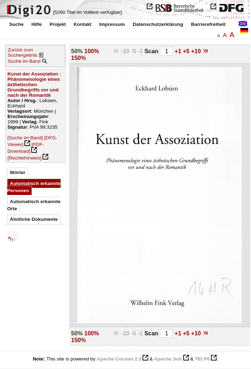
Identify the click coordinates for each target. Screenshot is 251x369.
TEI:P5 (202, 359)
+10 (196, 51)
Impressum (112, 24)
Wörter (18, 172)
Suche (16, 24)
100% (91, 51)
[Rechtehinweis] (24, 158)
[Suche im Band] (25, 137)
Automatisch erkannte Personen (34, 187)
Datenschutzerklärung (158, 24)
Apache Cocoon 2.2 (119, 359)
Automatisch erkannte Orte (34, 205)
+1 (179, 51)
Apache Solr (168, 359)
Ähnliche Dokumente (34, 219)
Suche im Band (24, 61)
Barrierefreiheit (208, 24)
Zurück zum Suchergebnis (22, 52)
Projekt (58, 24)
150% (78, 58)
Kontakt (82, 24)
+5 (187, 51)
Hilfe (36, 24)
